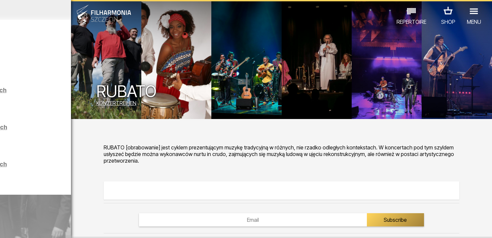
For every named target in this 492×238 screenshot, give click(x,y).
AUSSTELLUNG (75, 209)
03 (27, 226)
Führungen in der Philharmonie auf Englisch (78, 136)
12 (117, 226)
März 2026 (64, 10)
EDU (45, 209)
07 (67, 226)
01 (7, 226)
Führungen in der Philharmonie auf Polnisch (78, 173)
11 (107, 226)
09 (87, 226)
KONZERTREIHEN (170, 104)
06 (57, 226)
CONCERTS (18, 209)
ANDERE (110, 209)
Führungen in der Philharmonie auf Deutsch (78, 99)
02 (17, 226)
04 (37, 226)
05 (47, 226)
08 (77, 226)
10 (97, 226)
